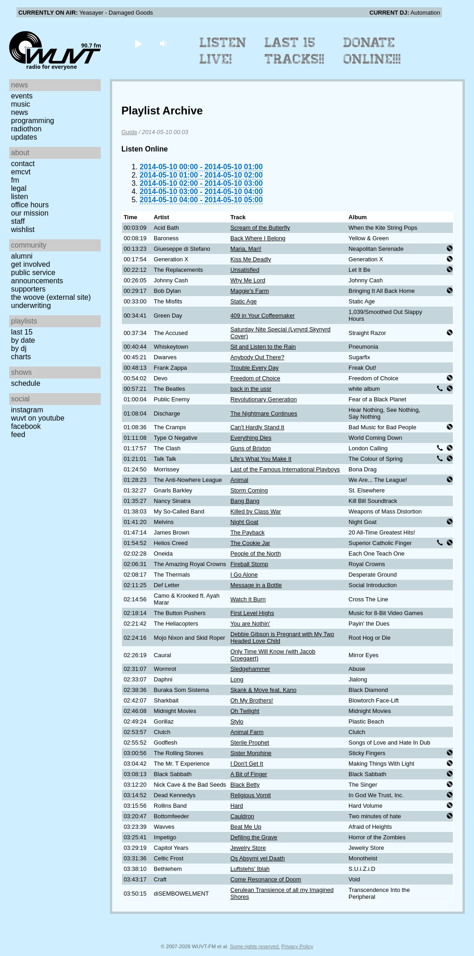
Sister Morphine (251, 753)
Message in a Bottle (256, 585)
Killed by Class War (255, 511)
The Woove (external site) (51, 297)
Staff (18, 221)
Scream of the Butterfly (260, 227)
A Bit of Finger (248, 774)
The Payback (247, 532)
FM (15, 180)
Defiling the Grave (253, 837)
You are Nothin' (250, 623)
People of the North (255, 553)
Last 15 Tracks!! (295, 50)
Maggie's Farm (249, 290)
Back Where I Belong (257, 238)
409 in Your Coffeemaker (262, 315)
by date (23, 340)
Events (22, 96)
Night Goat (244, 522)
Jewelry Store (248, 847)
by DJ (19, 348)
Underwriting (31, 305)
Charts (21, 357)
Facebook (26, 426)
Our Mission (30, 213)
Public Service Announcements (37, 277)
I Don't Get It (246, 763)
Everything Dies (251, 437)
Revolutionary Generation (263, 399)
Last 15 (22, 332)
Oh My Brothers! (251, 700)
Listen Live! (223, 50)
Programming (32, 120)
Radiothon (26, 129)
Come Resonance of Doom (265, 879)
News (19, 112)
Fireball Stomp (249, 564)
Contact (23, 163)
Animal (239, 479)
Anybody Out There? (257, 357)
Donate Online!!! (372, 50)
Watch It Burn (248, 599)
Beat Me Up (246, 826)
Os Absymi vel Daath (257, 858)
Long (236, 679)
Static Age (243, 301)
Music (20, 104)
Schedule (25, 383)
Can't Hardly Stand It (257, 427)
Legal (19, 188)
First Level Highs (252, 613)
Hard (236, 805)
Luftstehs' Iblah (250, 868)
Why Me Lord (247, 280)
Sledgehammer (250, 668)
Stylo (236, 721)
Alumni (22, 256)
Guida (129, 132)
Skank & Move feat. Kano (263, 689)
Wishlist (23, 229)
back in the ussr (251, 388)
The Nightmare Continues (263, 413)
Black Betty (245, 784)
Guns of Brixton (250, 448)
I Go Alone (244, 574)
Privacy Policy (297, 946)
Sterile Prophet (249, 742)
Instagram (27, 410)
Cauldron (242, 816)
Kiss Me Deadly (250, 259)
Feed (18, 434)
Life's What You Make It (260, 458)
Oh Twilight (244, 711)
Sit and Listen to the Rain (263, 346)
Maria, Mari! (246, 248)
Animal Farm (247, 732)
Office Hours (30, 205)
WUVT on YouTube (38, 418)
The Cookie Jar (250, 543)
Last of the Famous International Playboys (285, 469)
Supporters (28, 289)
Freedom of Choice (255, 378)
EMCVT (21, 172)
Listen (19, 196)
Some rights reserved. (255, 946)
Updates (24, 137)
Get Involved (30, 264)
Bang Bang (244, 500)
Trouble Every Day (254, 367)
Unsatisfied (244, 269)
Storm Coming (249, 490)
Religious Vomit (250, 795)
